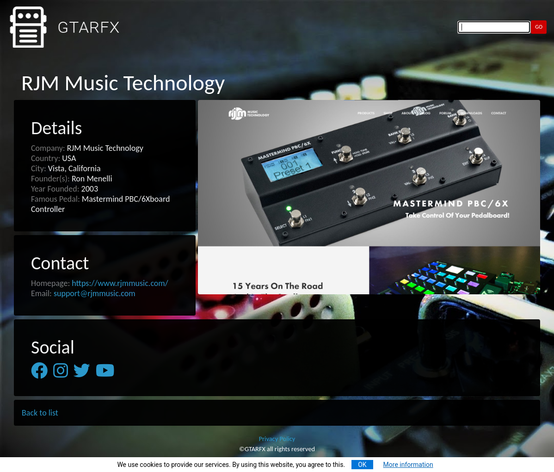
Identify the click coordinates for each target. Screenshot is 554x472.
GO (538, 26)
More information (408, 464)
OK (362, 464)
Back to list (40, 413)
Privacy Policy (277, 439)
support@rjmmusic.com (94, 293)
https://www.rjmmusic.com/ (120, 283)
